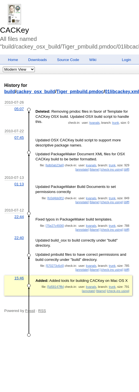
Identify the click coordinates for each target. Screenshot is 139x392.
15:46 (19, 278)
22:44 (19, 217)
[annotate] (82, 169)
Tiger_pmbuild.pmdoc (80, 91)
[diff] (126, 169)
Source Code (68, 60)
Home (13, 60)
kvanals (94, 122)
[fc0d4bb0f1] (55, 198)
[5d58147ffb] (55, 286)
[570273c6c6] (55, 265)
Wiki (92, 60)
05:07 (19, 109)
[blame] (95, 169)
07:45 (19, 137)
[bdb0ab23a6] (54, 165)
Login (126, 60)
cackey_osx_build (35, 91)
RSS (42, 311)
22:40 (19, 238)
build (9, 91)
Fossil (30, 311)
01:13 (19, 184)
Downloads (37, 60)
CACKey (14, 30)
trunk (115, 122)
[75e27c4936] (55, 225)
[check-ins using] (111, 169)
